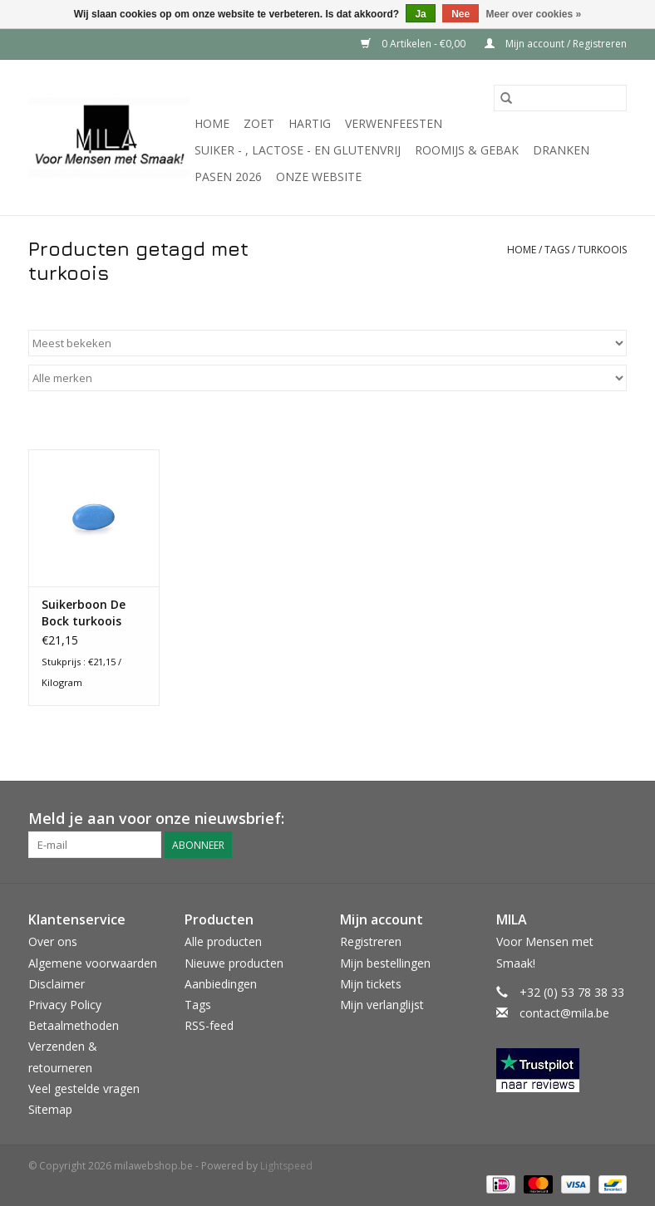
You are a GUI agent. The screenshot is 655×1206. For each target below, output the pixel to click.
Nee (460, 14)
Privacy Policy (64, 1004)
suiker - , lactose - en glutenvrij (298, 150)
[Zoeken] (560, 98)
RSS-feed (209, 1025)
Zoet (259, 123)
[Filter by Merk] (327, 378)
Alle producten (223, 941)
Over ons (52, 941)
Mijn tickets (370, 984)
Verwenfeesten (393, 123)
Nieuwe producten (234, 963)
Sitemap (50, 1109)
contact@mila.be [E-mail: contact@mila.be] (564, 1013)
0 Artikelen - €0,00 (414, 44)
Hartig (309, 123)
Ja (420, 14)
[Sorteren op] (327, 343)
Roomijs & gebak (467, 150)
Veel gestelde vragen (84, 1088)
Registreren (370, 941)
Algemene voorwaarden (92, 963)
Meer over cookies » (534, 14)
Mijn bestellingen (385, 963)
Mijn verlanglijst (382, 1004)
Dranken (561, 150)
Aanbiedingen (221, 984)
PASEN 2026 (228, 176)
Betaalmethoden (73, 1025)
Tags (556, 250)
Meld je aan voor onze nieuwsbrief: (156, 818)
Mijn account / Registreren (556, 44)
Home (212, 123)
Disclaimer (56, 984)
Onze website (319, 176)
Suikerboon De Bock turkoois (84, 612)
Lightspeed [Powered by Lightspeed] (286, 1166)
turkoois (602, 250)
